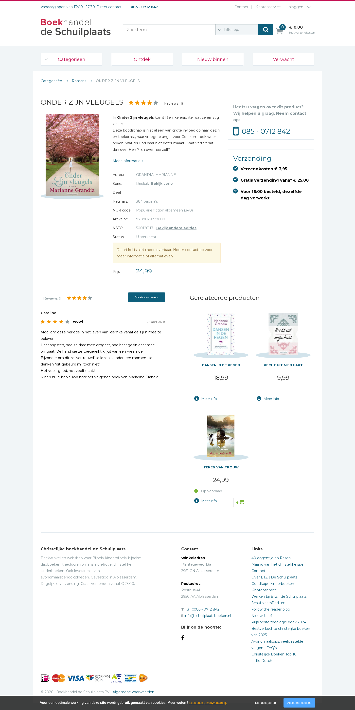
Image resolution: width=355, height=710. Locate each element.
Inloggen (295, 7)
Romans (79, 81)
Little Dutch (261, 660)
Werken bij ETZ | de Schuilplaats (278, 596)
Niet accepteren (265, 703)
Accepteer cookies (299, 703)
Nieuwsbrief (261, 616)
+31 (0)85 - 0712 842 (202, 609)
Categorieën (71, 59)
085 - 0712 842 (266, 131)
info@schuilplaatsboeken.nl (207, 616)
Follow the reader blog (270, 609)
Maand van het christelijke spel (277, 564)
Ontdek (142, 59)
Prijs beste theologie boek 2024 (278, 622)
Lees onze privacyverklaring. (208, 703)
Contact (240, 7)
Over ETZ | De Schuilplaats (274, 577)
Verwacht (283, 59)
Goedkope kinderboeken (272, 583)
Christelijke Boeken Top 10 (274, 654)
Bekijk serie (162, 183)
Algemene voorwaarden (133, 692)
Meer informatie (127, 161)
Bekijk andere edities (176, 228)
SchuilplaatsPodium (268, 603)
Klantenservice (267, 7)
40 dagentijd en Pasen (271, 558)
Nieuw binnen (213, 59)
